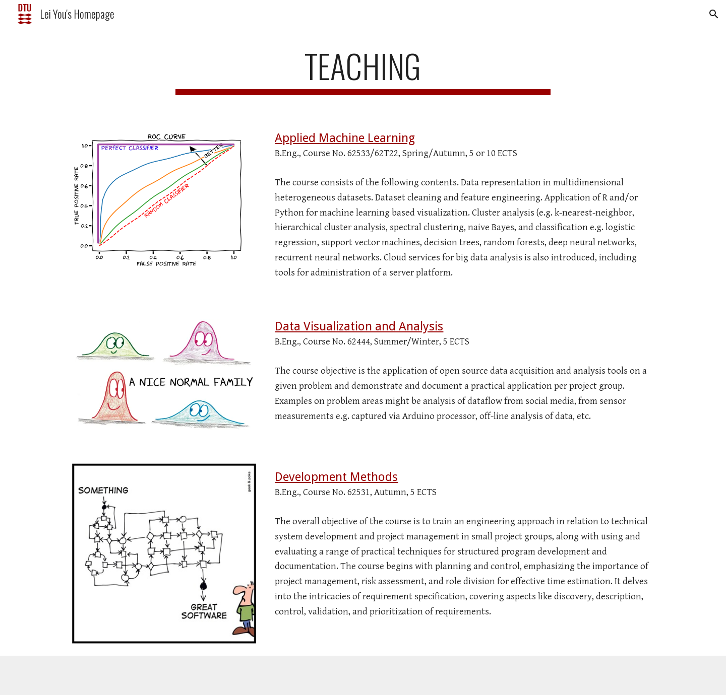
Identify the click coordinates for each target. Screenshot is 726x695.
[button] (714, 14)
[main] (363, 70)
